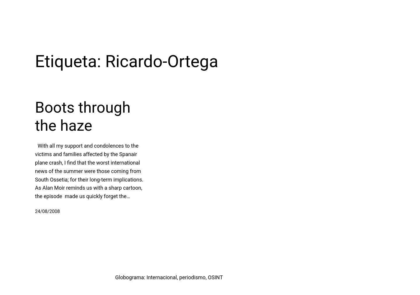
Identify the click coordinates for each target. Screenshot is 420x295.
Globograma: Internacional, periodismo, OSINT (169, 277)
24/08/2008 (47, 211)
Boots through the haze (82, 117)
